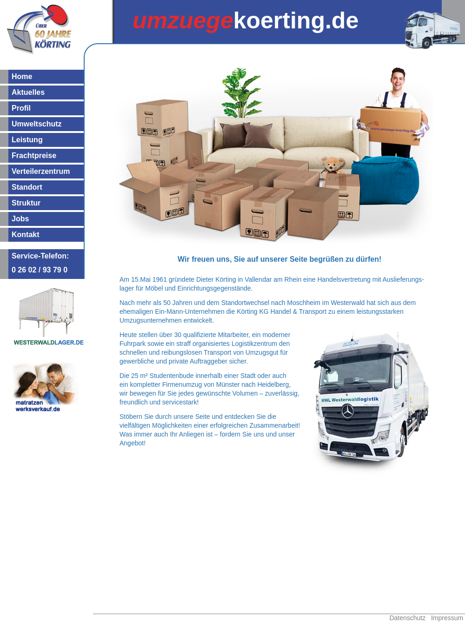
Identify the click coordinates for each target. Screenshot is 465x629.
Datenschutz (407, 618)
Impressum (447, 618)
